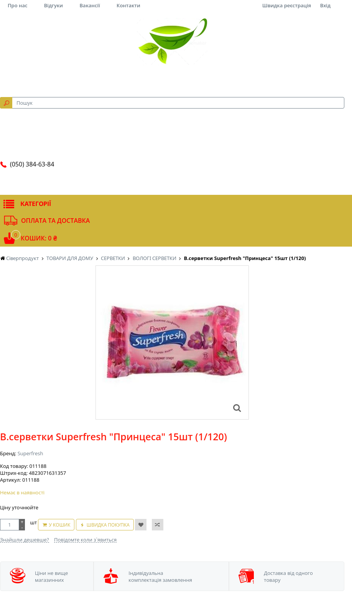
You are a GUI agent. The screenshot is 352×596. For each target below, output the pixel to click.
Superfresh (30, 453)
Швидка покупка (108, 525)
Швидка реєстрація (286, 5)
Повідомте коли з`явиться (85, 539)
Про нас (17, 5)
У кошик (59, 525)
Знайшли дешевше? (24, 539)
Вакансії (90, 5)
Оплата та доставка (55, 220)
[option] (172, 342)
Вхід (325, 5)
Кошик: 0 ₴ (39, 238)
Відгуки (53, 5)
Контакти (128, 5)
